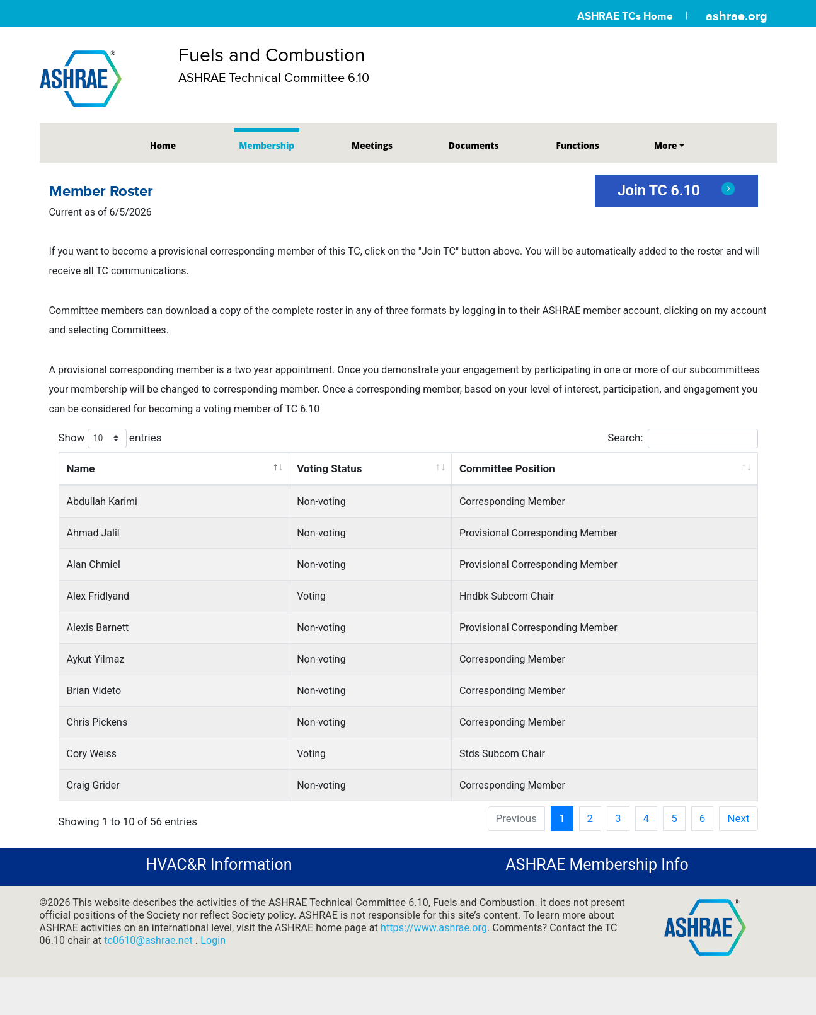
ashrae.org (736, 16)
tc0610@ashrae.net (149, 940)
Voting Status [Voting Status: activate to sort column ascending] (329, 468)
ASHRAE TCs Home (624, 16)
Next (738, 818)
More (665, 145)
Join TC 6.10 (676, 190)
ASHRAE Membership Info (596, 865)
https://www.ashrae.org (434, 928)
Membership (266, 145)
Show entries (110, 438)
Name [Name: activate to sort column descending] (81, 468)
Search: (682, 438)
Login (213, 940)
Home (163, 145)
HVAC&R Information (219, 865)
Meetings (372, 145)
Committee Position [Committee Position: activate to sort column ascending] (507, 468)
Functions (577, 145)
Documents (473, 145)
